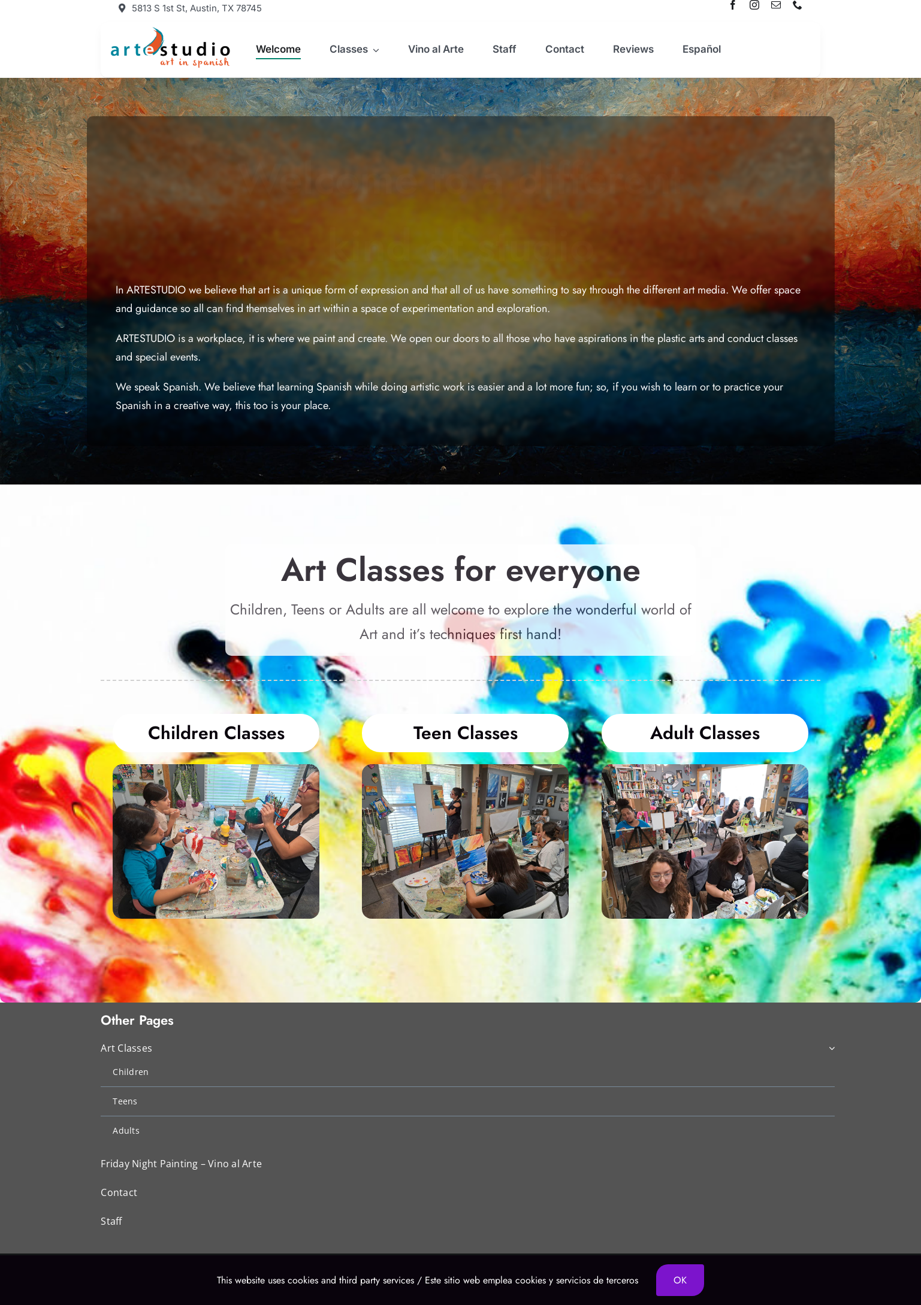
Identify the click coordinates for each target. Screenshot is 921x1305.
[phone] (797, 5)
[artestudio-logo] (168, 30)
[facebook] (733, 5)
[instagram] (754, 5)
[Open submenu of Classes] (374, 49)
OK (680, 1280)
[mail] (776, 5)
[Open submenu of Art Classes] (829, 1049)
